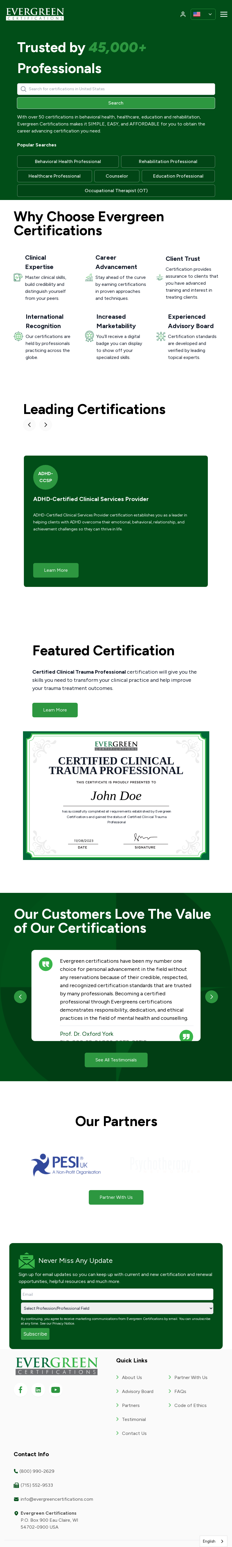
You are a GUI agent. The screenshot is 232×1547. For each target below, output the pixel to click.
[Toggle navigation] (223, 14)
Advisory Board (137, 1391)
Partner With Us (191, 1377)
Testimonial (134, 1419)
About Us (132, 1377)
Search (115, 103)
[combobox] (213, 1541)
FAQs (180, 1391)
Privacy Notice (63, 1323)
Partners (131, 1405)
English (209, 1541)
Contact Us (134, 1433)
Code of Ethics (190, 1405)
